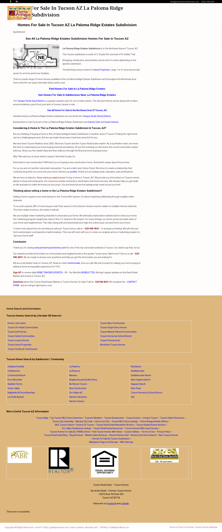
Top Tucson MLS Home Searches (66, 418)
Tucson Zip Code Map (62, 421)
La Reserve (74, 371)
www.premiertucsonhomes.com (50, 247)
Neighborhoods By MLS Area (83, 379)
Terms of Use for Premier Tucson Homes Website (193, 527)
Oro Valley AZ (75, 392)
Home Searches (126, 13)
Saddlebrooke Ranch (141, 375)
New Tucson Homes (168, 435)
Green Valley (14, 388)
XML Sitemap (126, 442)
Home (98, 13)
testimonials (74, 263)
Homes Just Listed (17, 323)
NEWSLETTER (88, 272)
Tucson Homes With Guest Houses (141, 428)
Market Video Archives (96, 435)
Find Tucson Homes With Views (107, 431)
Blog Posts (146, 13)
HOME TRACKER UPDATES (50, 272)
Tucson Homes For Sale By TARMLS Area (70, 431)
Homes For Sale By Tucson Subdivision (111, 438)
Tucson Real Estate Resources (108, 428)
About (109, 13)
